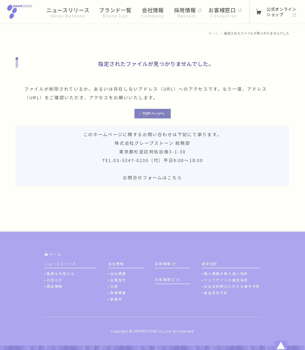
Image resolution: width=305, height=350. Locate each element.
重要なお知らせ (61, 273)
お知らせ (55, 280)
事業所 (116, 299)
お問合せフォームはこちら (152, 177)
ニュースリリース (60, 263)
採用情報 (163, 263)
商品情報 (55, 286)
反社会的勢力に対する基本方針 (232, 286)
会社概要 (118, 273)
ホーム (213, 33)
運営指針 (210, 263)
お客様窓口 (165, 279)
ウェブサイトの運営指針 (226, 280)
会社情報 (116, 263)
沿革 (114, 286)
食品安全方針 (216, 292)
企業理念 (118, 280)
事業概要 (118, 292)
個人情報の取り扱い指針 (226, 273)
